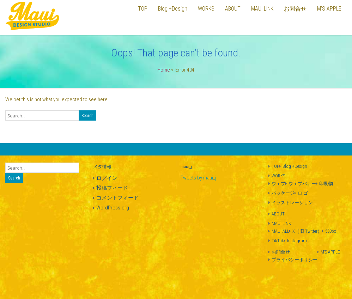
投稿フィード (112, 188)
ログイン (106, 178)
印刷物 (326, 183)
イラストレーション (292, 202)
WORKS (278, 175)
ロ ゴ (303, 193)
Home (163, 70)
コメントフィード (117, 198)
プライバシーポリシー (294, 259)
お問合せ (281, 252)
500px (330, 231)
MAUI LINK (281, 223)
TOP (275, 166)
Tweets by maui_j (198, 178)
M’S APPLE (330, 252)
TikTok (278, 240)
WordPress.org (112, 208)
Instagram (297, 240)
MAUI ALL (280, 231)
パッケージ (283, 193)
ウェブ (278, 183)
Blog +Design (295, 166)
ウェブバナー (302, 183)
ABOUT (278, 213)
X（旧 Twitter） (307, 231)
